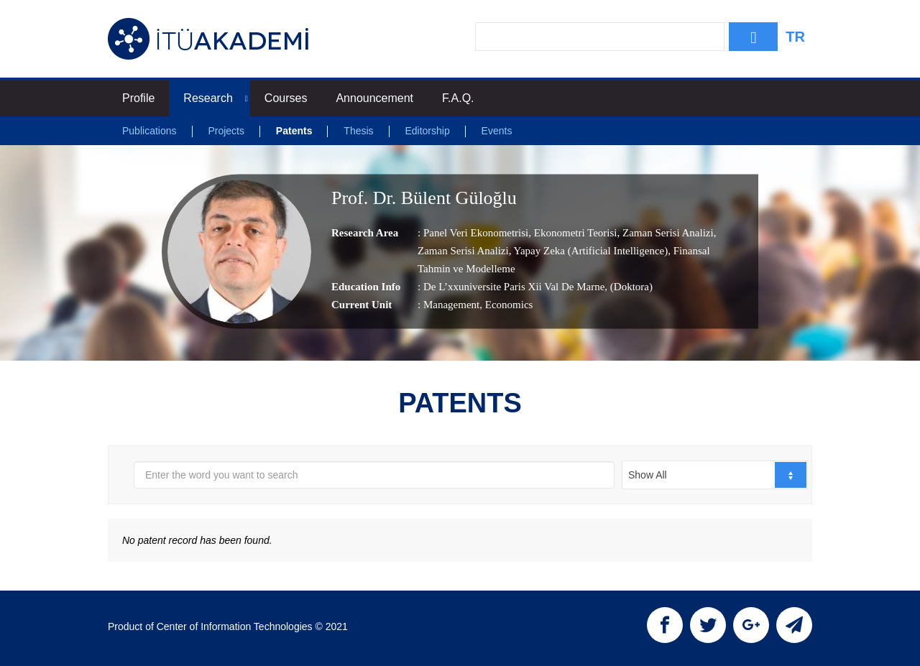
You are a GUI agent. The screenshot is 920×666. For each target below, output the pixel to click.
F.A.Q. (458, 98)
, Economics (506, 304)
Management (451, 304)
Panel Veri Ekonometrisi (475, 233)
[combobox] (715, 475)
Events (497, 131)
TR (795, 37)
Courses (286, 98)
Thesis (358, 131)
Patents (294, 131)
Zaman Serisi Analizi (666, 233)
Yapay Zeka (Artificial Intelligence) (589, 250)
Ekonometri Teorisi (574, 233)
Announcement (374, 98)
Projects (226, 131)
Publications (149, 131)
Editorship (427, 131)
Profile (138, 98)
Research (215, 98)
